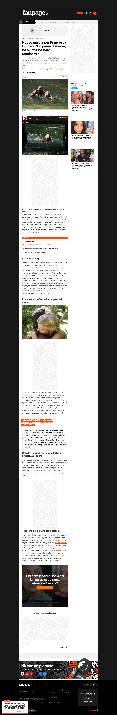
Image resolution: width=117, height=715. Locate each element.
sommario (25, 237)
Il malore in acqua (30, 241)
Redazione (52, 700)
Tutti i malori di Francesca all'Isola (35, 252)
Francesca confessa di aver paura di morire (38, 245)
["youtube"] (31, 674)
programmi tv (45, 22)
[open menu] (21, 22)
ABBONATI (80, 13)
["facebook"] (40, 674)
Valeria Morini (31, 72)
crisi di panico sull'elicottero (54, 540)
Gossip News (25, 643)
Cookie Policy (53, 697)
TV (38, 22)
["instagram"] (27, 674)
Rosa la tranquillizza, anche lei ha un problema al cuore (41, 248)
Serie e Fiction (54, 22)
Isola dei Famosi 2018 (28, 38)
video (37, 293)
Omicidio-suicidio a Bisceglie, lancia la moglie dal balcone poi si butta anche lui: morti (14, 706)
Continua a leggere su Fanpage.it (45, 613)
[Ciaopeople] (94, 711)
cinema (62, 22)
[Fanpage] (24, 685)
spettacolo (29, 22)
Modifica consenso (54, 702)
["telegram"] (45, 674)
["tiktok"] (22, 674)
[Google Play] (32, 710)
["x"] (36, 674)
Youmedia (51, 690)
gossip (73, 22)
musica (67, 22)
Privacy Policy (53, 695)
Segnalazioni (52, 692)
